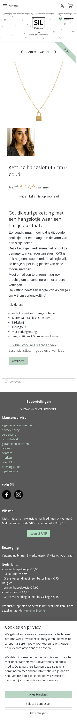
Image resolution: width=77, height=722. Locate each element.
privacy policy (11, 430)
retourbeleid (10, 439)
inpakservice (10, 471)
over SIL (7, 462)
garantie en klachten (15, 444)
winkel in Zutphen (35, 610)
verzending (9, 434)
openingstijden (11, 467)
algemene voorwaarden (17, 425)
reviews (7, 448)
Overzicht (18, 361)
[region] (38, 659)
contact (7, 453)
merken (7, 457)
